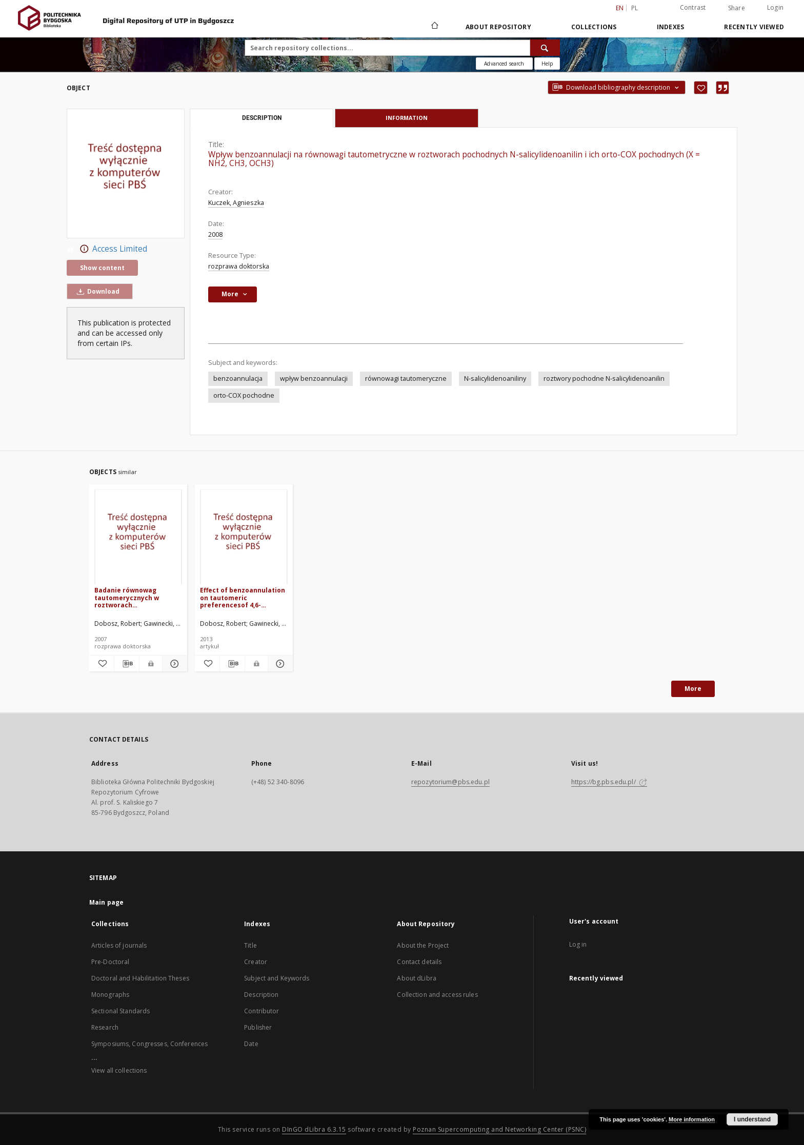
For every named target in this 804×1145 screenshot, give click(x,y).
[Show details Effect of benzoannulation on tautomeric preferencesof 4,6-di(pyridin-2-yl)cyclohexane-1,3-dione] (279, 663)
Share (736, 8)
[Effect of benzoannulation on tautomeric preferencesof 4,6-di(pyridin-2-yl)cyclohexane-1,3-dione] (243, 537)
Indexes (671, 27)
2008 (215, 234)
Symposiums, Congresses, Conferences (149, 1043)
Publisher (258, 1027)
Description (261, 994)
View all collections (119, 1070)
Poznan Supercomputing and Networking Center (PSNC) (499, 1129)
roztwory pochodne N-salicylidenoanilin (604, 378)
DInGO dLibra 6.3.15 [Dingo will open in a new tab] (314, 1129)
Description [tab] (262, 117)
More (693, 688)
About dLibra (416, 978)
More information (692, 1119)
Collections (594, 27)
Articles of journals (119, 945)
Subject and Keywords (276, 978)
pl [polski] (634, 8)
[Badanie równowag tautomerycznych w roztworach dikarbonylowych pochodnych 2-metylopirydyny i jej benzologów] (138, 537)
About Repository (498, 27)
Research (104, 1027)
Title (250, 945)
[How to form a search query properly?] (547, 63)
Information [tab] (407, 117)
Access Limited (107, 249)
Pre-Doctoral (110, 961)
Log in (578, 944)
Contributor (261, 1011)
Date (251, 1043)
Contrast (693, 7)
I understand (752, 1119)
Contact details (419, 961)
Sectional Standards (120, 1011)
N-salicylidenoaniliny (495, 378)
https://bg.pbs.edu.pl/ (609, 782)
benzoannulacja (238, 378)
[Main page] (434, 26)
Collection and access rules (437, 994)
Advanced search (504, 63)
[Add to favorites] (701, 87)
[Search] (545, 47)
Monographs (110, 994)
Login (775, 7)
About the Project (423, 945)
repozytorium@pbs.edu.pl (450, 782)
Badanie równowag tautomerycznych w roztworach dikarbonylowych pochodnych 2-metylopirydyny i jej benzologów (126, 597)
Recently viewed (754, 27)
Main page (106, 902)
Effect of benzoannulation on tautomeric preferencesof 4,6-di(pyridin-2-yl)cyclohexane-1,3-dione (242, 597)
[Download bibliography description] (126, 663)
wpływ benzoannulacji (314, 378)
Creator (255, 961)
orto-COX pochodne (243, 395)
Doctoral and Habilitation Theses (140, 978)
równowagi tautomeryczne (406, 378)
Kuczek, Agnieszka (236, 202)
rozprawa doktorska (238, 266)
